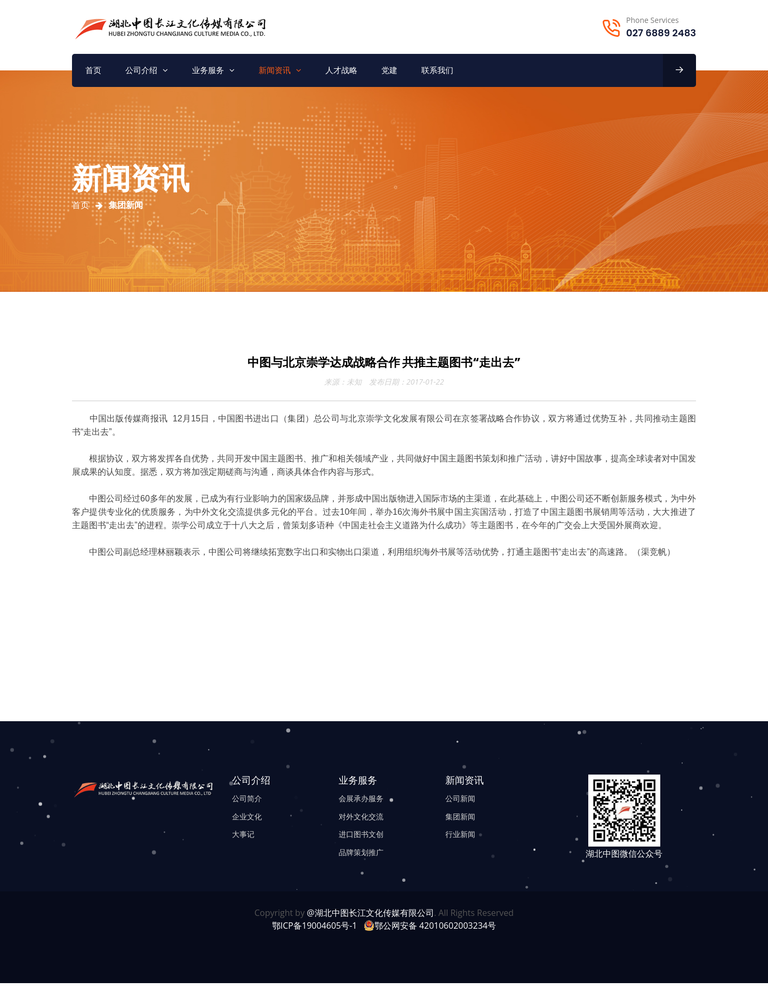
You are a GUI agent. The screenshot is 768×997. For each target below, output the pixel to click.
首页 (93, 70)
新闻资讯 (275, 70)
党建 (389, 70)
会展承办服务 (361, 798)
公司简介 (247, 798)
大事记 (243, 834)
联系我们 (437, 70)
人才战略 (341, 70)
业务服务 (208, 70)
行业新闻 (460, 834)
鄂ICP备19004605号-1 (314, 925)
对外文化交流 (361, 816)
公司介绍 (141, 70)
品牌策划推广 (361, 852)
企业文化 (247, 816)
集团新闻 (460, 816)
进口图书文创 (361, 834)
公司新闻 (460, 798)
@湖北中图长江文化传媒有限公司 (370, 913)
